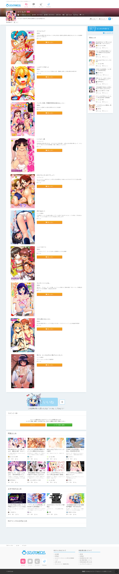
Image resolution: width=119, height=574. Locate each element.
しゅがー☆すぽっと (43, 67)
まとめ (17, 545)
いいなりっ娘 (41, 139)
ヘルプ (56, 560)
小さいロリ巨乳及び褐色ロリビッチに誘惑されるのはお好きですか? (36, 451)
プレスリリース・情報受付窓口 (62, 564)
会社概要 (57, 554)
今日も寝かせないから (43, 319)
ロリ (17, 22)
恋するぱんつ (41, 211)
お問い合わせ (58, 562)
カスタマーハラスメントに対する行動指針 (64, 558)
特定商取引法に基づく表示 (86, 558)
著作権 (81, 554)
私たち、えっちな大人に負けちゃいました (50, 355)
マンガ (82, 14)
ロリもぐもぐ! (41, 31)
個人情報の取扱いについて (86, 560)
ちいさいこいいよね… (43, 283)
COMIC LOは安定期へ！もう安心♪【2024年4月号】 (103, 70)
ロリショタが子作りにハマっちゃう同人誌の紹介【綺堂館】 (55, 474)
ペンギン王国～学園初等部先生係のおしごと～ (51, 103)
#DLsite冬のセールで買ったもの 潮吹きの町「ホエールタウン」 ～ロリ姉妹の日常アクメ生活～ (104, 43)
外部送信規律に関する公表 (86, 562)
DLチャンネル (13, 5)
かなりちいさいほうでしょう (45, 175)
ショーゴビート (41, 247)
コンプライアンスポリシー (86, 564)
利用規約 (57, 556)
